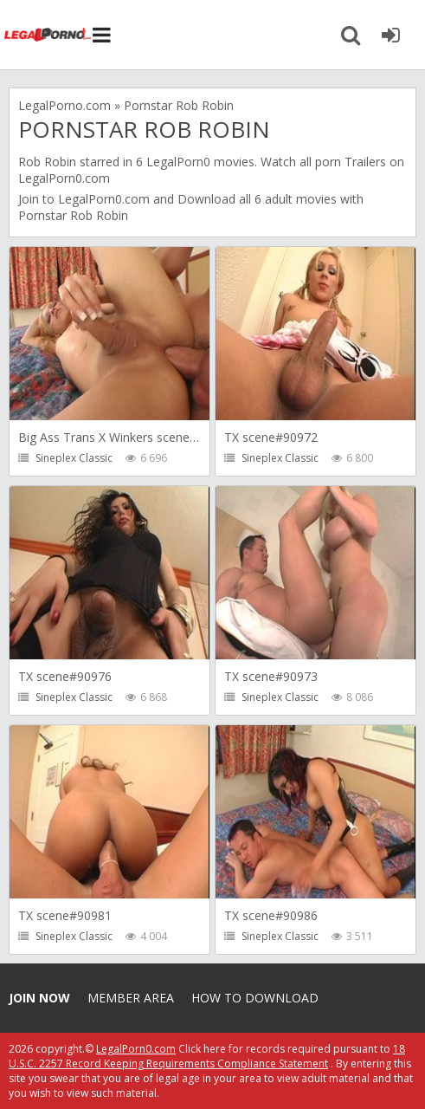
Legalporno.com (47, 34)
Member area (130, 997)
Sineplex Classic (74, 458)
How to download (255, 997)
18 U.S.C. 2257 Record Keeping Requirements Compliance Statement (207, 1056)
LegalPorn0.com (104, 199)
